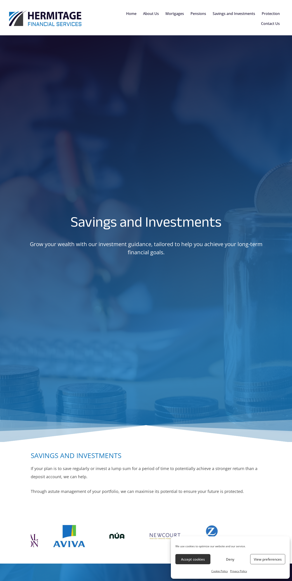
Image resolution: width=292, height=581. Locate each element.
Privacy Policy (238, 571)
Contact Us (270, 23)
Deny (230, 559)
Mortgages (174, 13)
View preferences (268, 559)
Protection (271, 13)
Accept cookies (193, 559)
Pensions (198, 13)
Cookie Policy (219, 571)
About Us (151, 13)
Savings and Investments (234, 13)
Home (131, 13)
